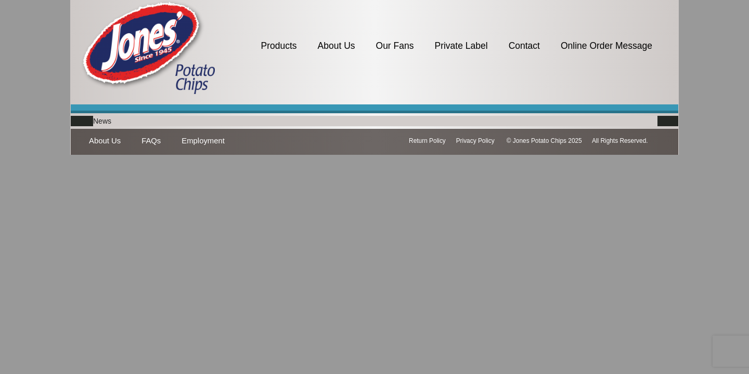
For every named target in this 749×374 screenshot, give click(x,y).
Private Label (460, 46)
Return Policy (427, 140)
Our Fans (395, 46)
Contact (524, 46)
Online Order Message (606, 46)
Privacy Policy (475, 140)
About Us (336, 46)
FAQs (151, 141)
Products (278, 46)
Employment (203, 141)
